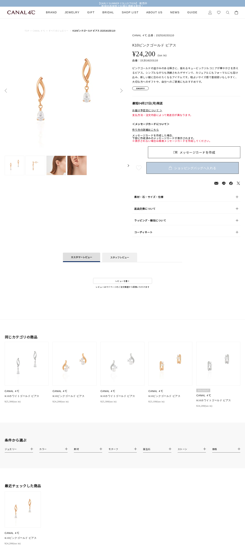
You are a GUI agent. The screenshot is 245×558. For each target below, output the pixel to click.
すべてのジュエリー (58, 30)
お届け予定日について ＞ (147, 111)
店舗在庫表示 (143, 89)
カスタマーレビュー (81, 258)
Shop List (130, 12)
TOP (27, 30)
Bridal (108, 12)
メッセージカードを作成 (197, 153)
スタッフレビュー (119, 258)
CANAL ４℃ (39, 30)
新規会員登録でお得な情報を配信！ (122, 6)
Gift (91, 12)
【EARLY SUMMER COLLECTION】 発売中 (122, 3)
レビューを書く (122, 282)
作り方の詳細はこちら (145, 131)
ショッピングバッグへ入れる (194, 169)
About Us (154, 12)
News (175, 12)
